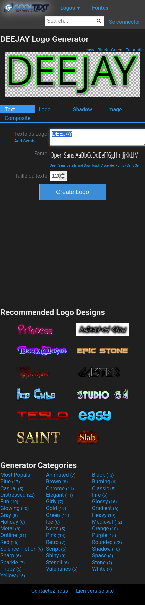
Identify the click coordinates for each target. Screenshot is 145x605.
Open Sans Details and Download (74, 165)
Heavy (88, 49)
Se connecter (124, 22)
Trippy (11, 569)
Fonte (40, 153)
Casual (11, 488)
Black (102, 49)
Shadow (82, 109)
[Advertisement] (72, 253)
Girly (54, 501)
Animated (61, 475)
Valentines (62, 569)
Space (102, 555)
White (102, 569)
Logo (45, 109)
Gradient (105, 508)
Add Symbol (25, 140)
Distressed (17, 495)
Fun (9, 501)
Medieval (107, 522)
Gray (9, 515)
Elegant (59, 495)
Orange (105, 528)
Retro (55, 542)
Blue (10, 481)
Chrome (60, 488)
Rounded (107, 542)
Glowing (14, 508)
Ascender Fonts (112, 165)
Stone (102, 562)
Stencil (57, 562)
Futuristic (134, 49)
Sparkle (12, 562)
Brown (57, 481)
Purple (104, 535)
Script (56, 549)
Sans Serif (134, 165)
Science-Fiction (21, 549)
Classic (104, 488)
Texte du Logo (30, 137)
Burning (104, 481)
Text (10, 109)
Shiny (56, 555)
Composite (18, 118)
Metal (10, 528)
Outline (13, 535)
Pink (56, 535)
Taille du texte (31, 176)
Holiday (12, 522)
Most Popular (16, 475)
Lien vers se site (95, 591)
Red (9, 542)
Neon (55, 528)
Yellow (12, 575)
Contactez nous (49, 591)
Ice (53, 522)
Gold (56, 508)
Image (114, 109)
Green (117, 49)
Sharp (10, 555)
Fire (100, 495)
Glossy (104, 501)
